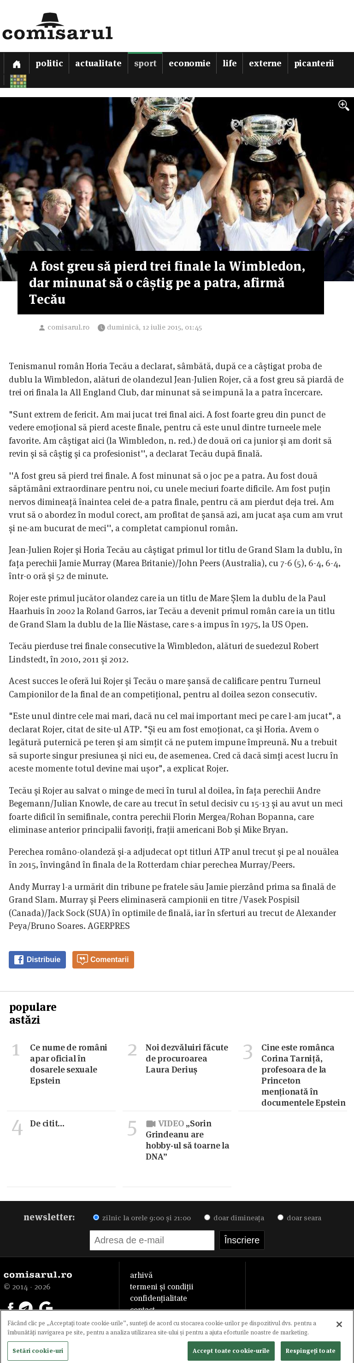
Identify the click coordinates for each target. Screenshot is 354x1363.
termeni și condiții (162, 1286)
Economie (189, 63)
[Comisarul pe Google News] (46, 1307)
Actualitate (98, 63)
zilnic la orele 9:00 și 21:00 (142, 1217)
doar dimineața (234, 1217)
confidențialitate (158, 1298)
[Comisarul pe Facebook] (11, 1307)
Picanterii (314, 63)
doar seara (299, 1217)
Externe (265, 63)
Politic (49, 63)
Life (229, 63)
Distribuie (36, 959)
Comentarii (103, 959)
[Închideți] (339, 1330)
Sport (145, 63)
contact (142, 1309)
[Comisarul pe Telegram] (26, 1307)
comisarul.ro (68, 327)
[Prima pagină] (17, 63)
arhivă (141, 1275)
